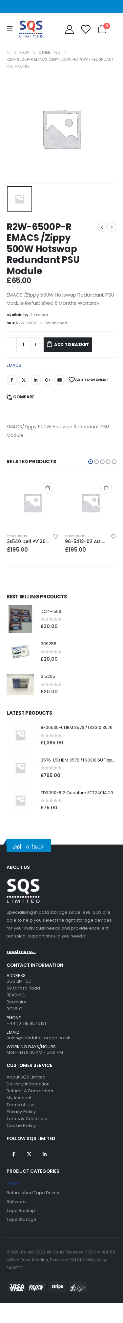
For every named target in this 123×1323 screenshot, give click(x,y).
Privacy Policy (21, 1111)
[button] (90, 462)
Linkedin (44, 1154)
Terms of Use (21, 1105)
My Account (19, 1098)
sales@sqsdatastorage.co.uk (38, 1038)
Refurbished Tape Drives (33, 1193)
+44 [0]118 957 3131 (26, 1023)
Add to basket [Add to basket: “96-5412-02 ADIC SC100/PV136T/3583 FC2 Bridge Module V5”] (106, 488)
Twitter (23, 380)
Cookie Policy (21, 1125)
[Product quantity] (23, 344)
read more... (21, 951)
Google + (47, 380)
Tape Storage (21, 1219)
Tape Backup (21, 1210)
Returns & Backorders (30, 1091)
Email (59, 380)
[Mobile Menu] (11, 29)
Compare (23, 397)
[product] (33, 503)
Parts (22, 536)
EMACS (14, 365)
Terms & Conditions (28, 1118)
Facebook (12, 380)
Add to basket (71, 344)
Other (12, 536)
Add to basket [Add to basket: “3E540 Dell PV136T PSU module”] (47, 488)
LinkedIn (36, 380)
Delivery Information (28, 1084)
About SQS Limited (26, 1077)
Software (16, 1201)
